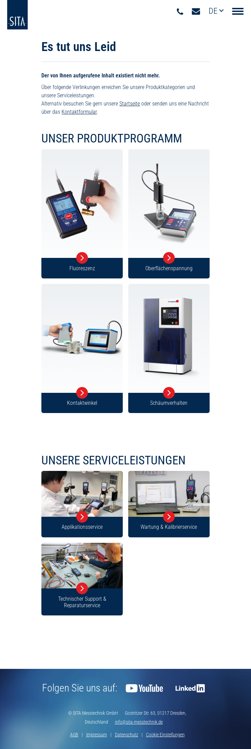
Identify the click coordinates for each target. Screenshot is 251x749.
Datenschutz (126, 734)
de (214, 11)
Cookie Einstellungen (165, 734)
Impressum (96, 734)
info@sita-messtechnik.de (139, 722)
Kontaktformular (79, 112)
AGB (74, 734)
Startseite (129, 103)
